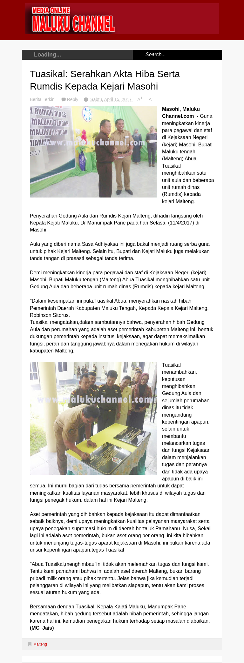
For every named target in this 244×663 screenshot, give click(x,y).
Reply (73, 99)
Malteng (40, 644)
